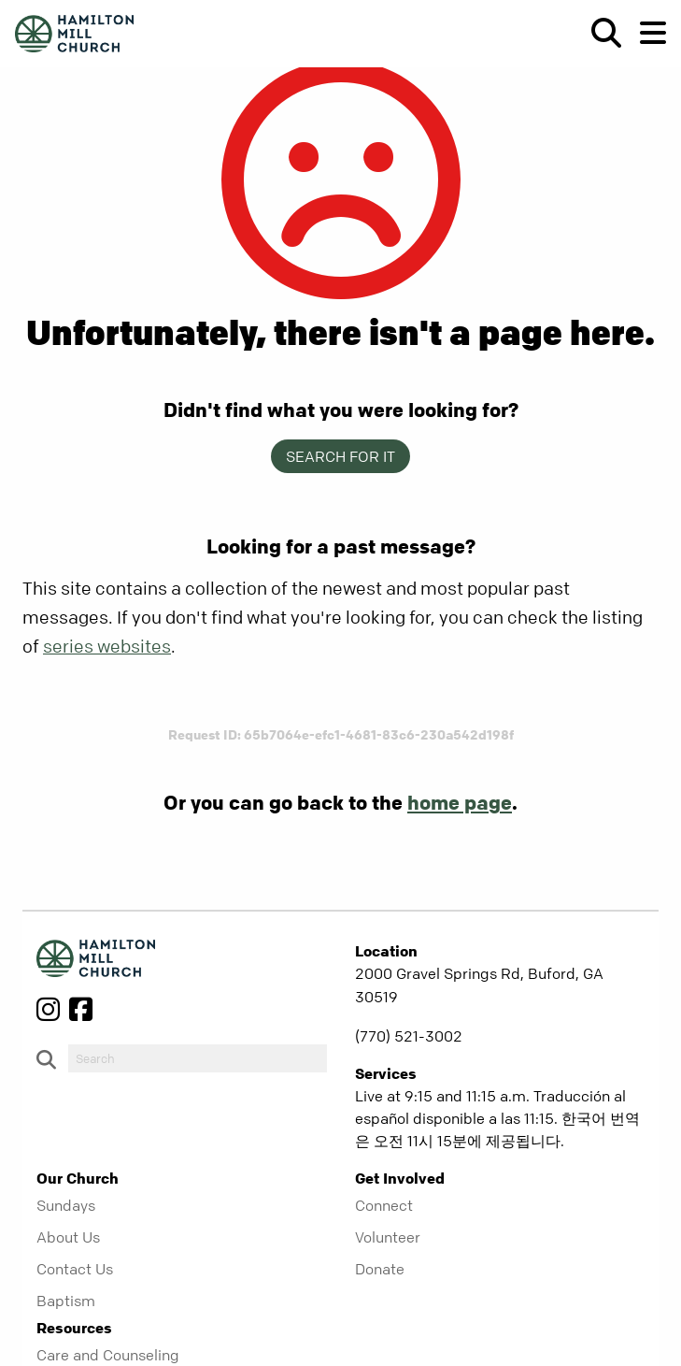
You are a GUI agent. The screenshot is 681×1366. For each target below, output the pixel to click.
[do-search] (197, 1058)
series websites (107, 646)
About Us (68, 1237)
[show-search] (598, 33)
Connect (384, 1205)
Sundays (65, 1205)
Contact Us (74, 1268)
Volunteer (387, 1237)
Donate (379, 1268)
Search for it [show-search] (340, 456)
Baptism (65, 1300)
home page (459, 802)
